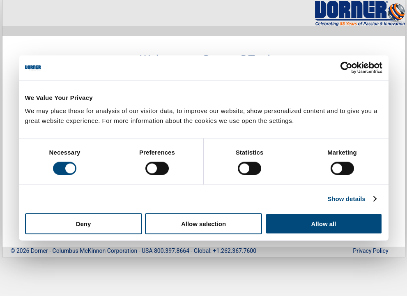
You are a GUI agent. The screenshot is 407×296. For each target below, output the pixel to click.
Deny (83, 223)
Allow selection (203, 223)
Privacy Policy (370, 250)
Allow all (323, 223)
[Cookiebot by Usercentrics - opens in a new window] (346, 68)
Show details (346, 198)
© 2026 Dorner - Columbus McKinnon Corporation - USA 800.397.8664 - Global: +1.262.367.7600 (134, 250)
